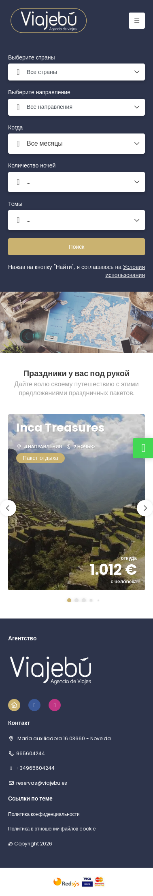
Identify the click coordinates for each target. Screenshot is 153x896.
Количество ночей (31, 165)
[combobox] (76, 72)
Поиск (77, 247)
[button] (69, 600)
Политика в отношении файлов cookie (52, 829)
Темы (15, 204)
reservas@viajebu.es (41, 783)
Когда (15, 127)
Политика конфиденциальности (44, 814)
